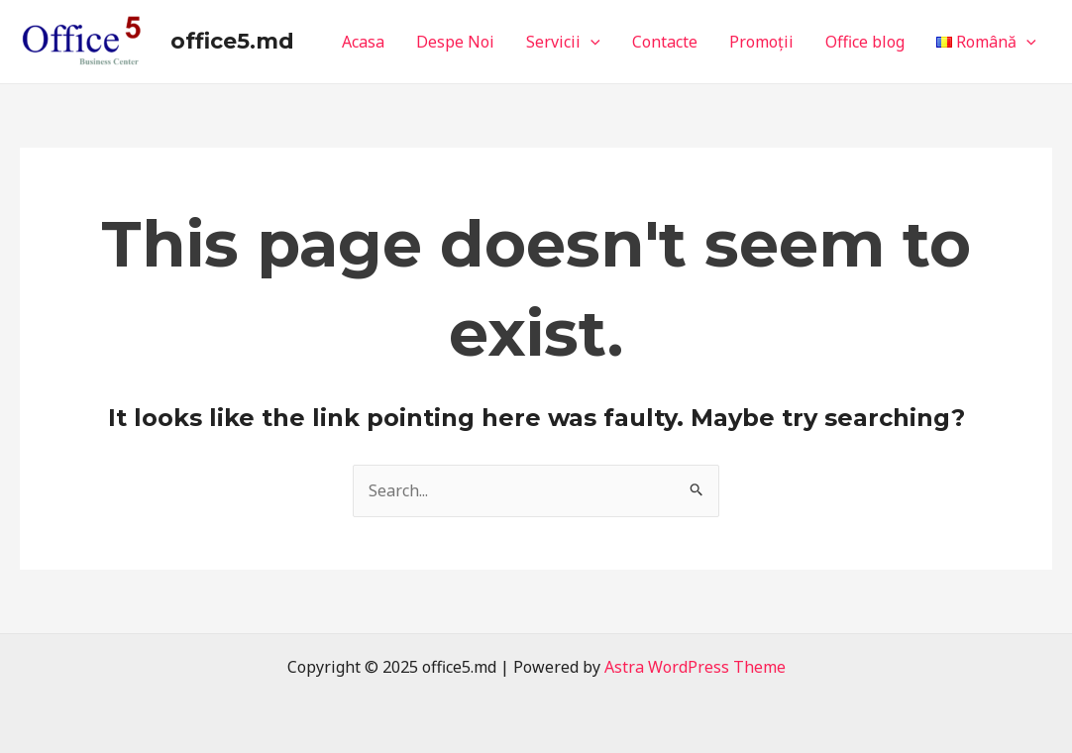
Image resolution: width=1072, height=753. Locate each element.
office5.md (232, 41)
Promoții (761, 42)
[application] (590, 41)
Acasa (363, 42)
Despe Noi (455, 42)
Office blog (865, 42)
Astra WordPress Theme (695, 667)
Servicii (563, 41)
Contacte (664, 42)
